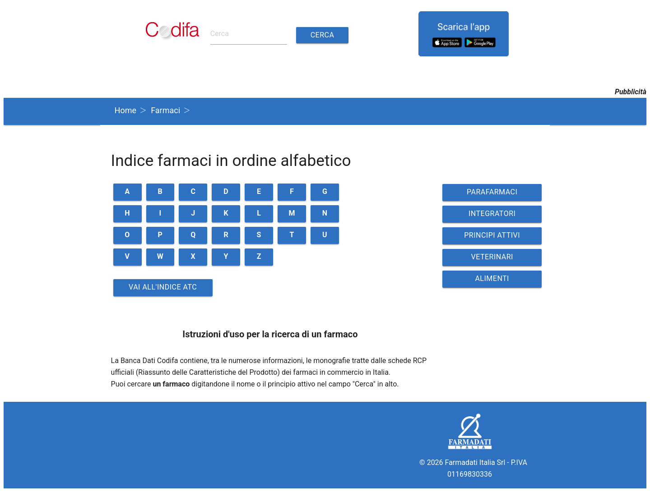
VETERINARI (492, 257)
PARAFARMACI (492, 192)
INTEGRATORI (492, 213)
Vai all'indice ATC (163, 287)
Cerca (322, 35)
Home (125, 110)
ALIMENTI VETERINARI (492, 281)
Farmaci (165, 110)
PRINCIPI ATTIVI (492, 235)
